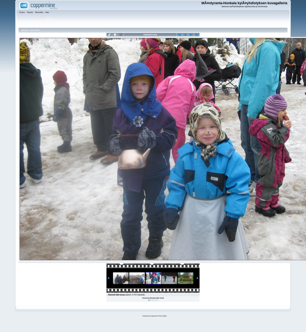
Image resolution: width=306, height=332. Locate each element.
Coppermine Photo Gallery (158, 316)
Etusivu (25, 30)
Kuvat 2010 (34, 30)
